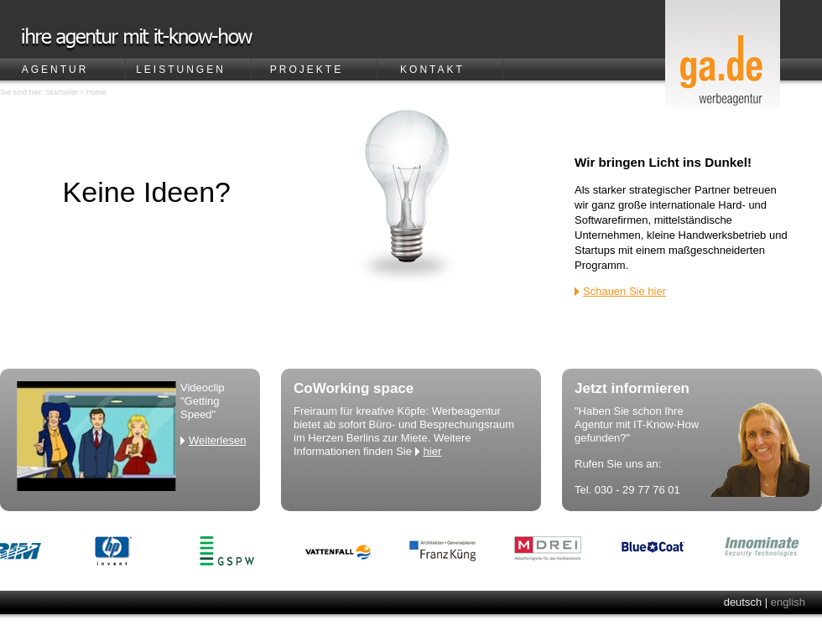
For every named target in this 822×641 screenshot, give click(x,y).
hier (433, 451)
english (788, 602)
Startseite (62, 92)
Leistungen (181, 69)
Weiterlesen (217, 440)
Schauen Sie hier (624, 291)
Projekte (306, 69)
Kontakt (432, 69)
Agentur (55, 69)
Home (96, 92)
